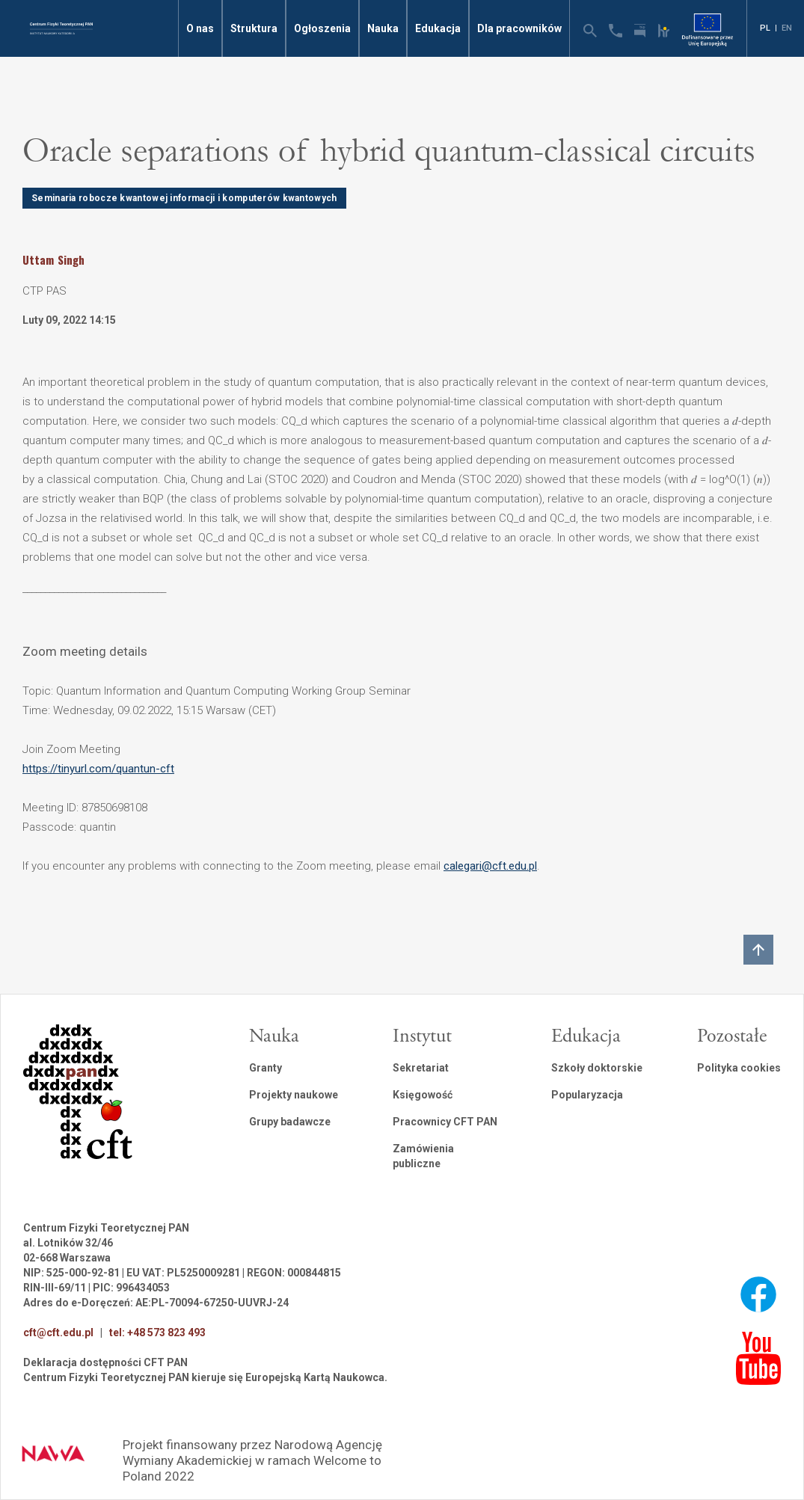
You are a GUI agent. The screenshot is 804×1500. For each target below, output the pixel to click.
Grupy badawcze (290, 1122)
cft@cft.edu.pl (58, 1332)
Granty (265, 1068)
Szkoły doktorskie (596, 1068)
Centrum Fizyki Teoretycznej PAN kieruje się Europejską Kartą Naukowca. (205, 1377)
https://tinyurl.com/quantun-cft (98, 768)
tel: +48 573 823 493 (157, 1332)
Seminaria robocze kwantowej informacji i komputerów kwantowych (184, 198)
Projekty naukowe (293, 1095)
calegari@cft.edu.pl (490, 866)
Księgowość (422, 1095)
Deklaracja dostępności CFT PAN (105, 1362)
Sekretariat (421, 1068)
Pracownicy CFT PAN (445, 1122)
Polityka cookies (739, 1068)
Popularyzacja (587, 1095)
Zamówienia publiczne (423, 1156)
